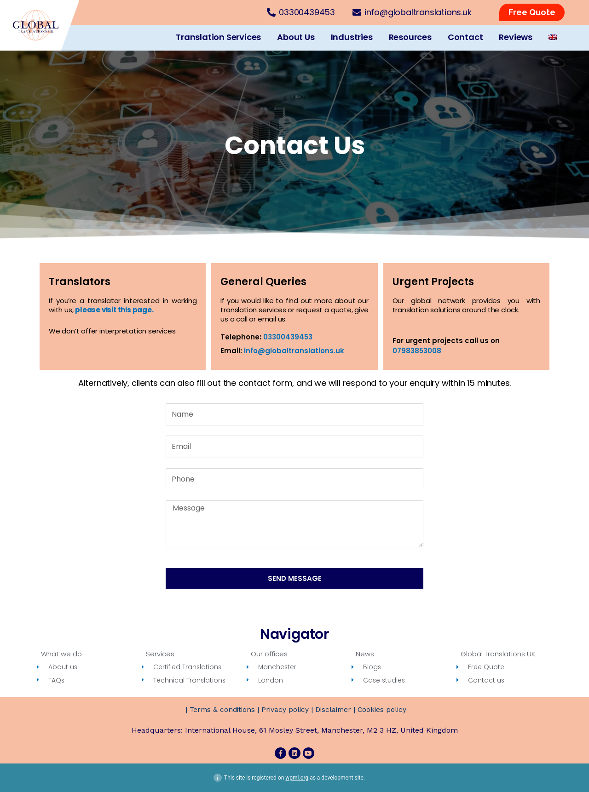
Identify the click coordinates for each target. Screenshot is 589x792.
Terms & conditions (220, 710)
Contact (465, 37)
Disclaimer (334, 710)
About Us (295, 37)
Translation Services (218, 37)
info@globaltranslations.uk (294, 351)
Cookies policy (384, 710)
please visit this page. (114, 310)
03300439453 (287, 337)
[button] (532, 12)
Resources (410, 37)
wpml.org (296, 778)
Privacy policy (284, 710)
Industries (352, 37)
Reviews (515, 37)
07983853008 (417, 351)
